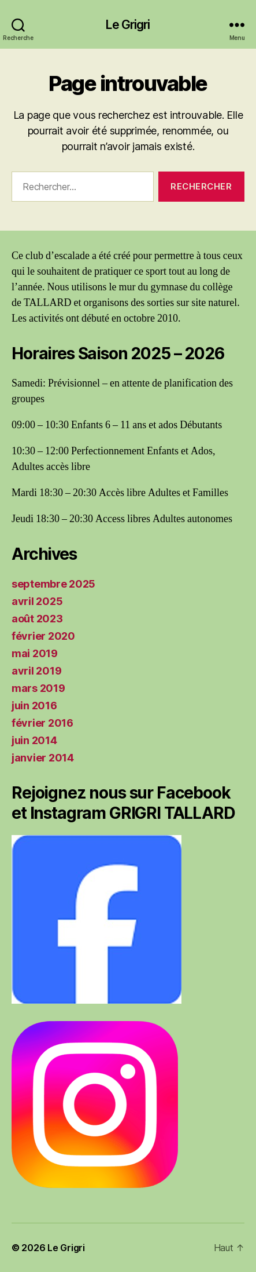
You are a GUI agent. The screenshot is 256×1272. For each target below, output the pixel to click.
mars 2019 (38, 688)
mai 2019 (35, 653)
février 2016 (42, 723)
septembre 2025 (53, 584)
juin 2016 (34, 705)
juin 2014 (34, 740)
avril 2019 (36, 671)
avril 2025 (37, 601)
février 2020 (43, 636)
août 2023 (37, 619)
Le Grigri (128, 25)
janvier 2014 (43, 758)
